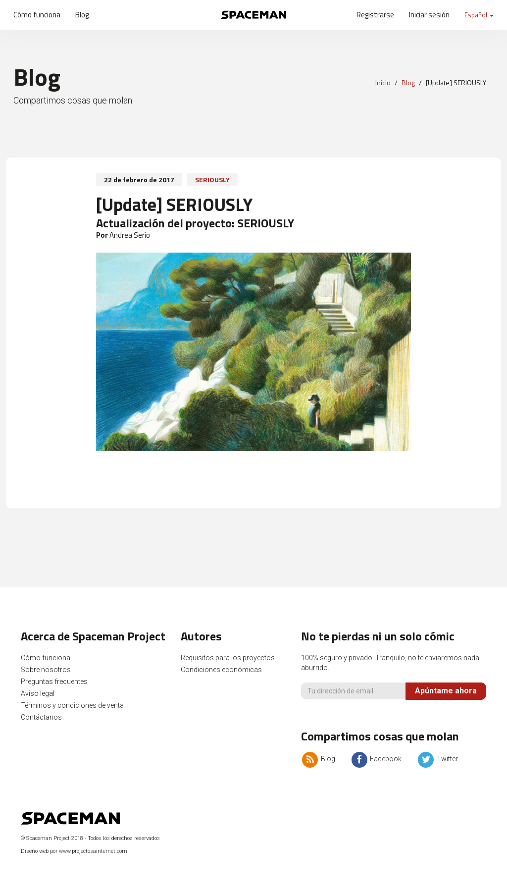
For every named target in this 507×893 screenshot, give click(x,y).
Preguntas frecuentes (54, 681)
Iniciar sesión (429, 14)
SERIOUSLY (212, 179)
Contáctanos (41, 717)
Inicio (383, 82)
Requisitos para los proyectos (228, 658)
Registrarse (375, 14)
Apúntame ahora (446, 690)
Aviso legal (37, 693)
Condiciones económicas (221, 670)
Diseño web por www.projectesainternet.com (74, 851)
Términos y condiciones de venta (72, 705)
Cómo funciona (36, 14)
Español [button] (479, 15)
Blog (82, 14)
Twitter (436, 759)
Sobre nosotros (46, 670)
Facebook (376, 759)
